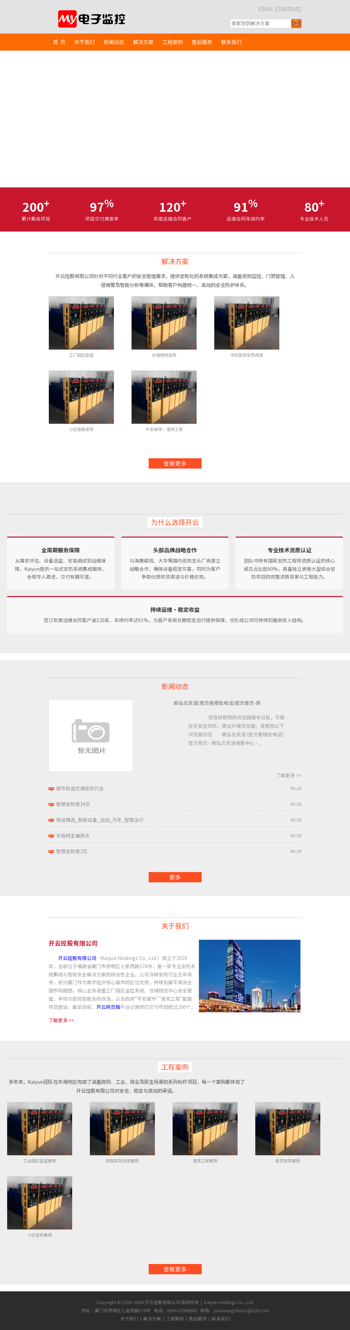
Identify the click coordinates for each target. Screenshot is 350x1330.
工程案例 (172, 41)
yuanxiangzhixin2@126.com (241, 1310)
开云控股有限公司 (77, 957)
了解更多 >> (288, 775)
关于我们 (84, 41)
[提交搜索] (296, 23)
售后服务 (202, 41)
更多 (175, 877)
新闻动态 (114, 41)
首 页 (59, 41)
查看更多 (175, 463)
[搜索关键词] (260, 23)
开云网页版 (108, 1006)
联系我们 (231, 41)
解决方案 (143, 41)
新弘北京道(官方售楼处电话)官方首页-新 (217, 702)
